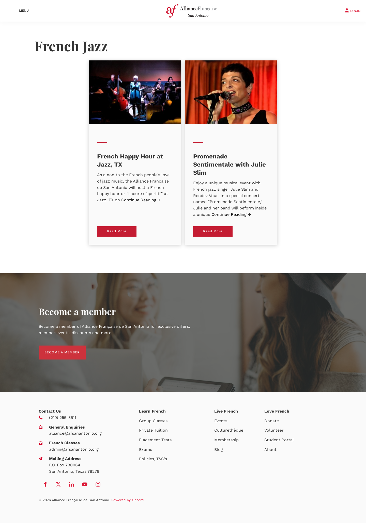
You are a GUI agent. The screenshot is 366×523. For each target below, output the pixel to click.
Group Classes (153, 420)
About (270, 449)
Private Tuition (153, 430)
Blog (218, 449)
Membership (226, 439)
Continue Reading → (141, 200)
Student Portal (279, 439)
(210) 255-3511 (62, 417)
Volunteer (274, 430)
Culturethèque (228, 430)
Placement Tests (155, 439)
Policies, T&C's (153, 458)
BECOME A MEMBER (56, 348)
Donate (271, 420)
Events (220, 420)
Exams (145, 449)
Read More (107, 229)
